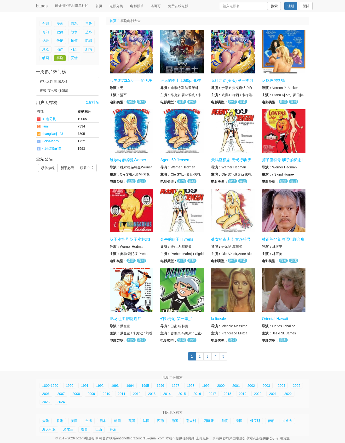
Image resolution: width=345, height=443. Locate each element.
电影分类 (116, 6)
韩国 (117, 421)
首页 (99, 6)
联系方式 (86, 168)
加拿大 (287, 421)
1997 (175, 386)
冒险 (88, 23)
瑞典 (84, 429)
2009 (91, 394)
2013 (151, 394)
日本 (103, 421)
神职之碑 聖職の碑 (54, 81)
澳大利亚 (49, 429)
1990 (69, 386)
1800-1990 (50, 386)
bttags (42, 6)
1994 (130, 386)
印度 (224, 421)
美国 (74, 421)
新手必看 (67, 168)
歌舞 (60, 32)
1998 (190, 386)
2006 (46, 394)
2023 (46, 402)
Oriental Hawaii (275, 318)
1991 (84, 386)
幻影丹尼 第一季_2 (176, 318)
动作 (60, 49)
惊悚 (74, 41)
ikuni (45, 126)
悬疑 (45, 49)
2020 (257, 394)
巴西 (98, 429)
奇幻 (45, 32)
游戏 (74, 23)
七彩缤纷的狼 (52, 148)
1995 (145, 386)
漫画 (60, 23)
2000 (221, 386)
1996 (160, 386)
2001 (236, 386)
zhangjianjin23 (52, 134)
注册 (291, 6)
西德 (160, 421)
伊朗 (271, 421)
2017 (212, 394)
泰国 (239, 421)
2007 (61, 394)
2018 (227, 394)
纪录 (45, 41)
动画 (45, 58)
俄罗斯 (255, 421)
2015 (182, 394)
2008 (76, 394)
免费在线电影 (178, 6)
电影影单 (137, 6)
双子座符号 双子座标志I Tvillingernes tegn (130, 241)
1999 (205, 386)
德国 (175, 421)
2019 (242, 394)
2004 (281, 386)
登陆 (306, 6)
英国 (131, 421)
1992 (100, 386)
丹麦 (113, 429)
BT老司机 (49, 119)
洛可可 (156, 6)
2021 (272, 394)
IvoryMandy (50, 141)
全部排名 (92, 102)
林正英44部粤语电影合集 (283, 239)
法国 (146, 421)
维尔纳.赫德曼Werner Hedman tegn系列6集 (128, 162)
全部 (45, 23)
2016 (197, 394)
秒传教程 (48, 168)
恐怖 (88, 32)
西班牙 (209, 421)
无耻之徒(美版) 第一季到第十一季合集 (232, 82)
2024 (61, 402)
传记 (60, 41)
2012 (136, 394)
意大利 (191, 421)
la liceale (218, 318)
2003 (266, 386)
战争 (74, 32)
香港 (60, 421)
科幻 (74, 49)
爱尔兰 (68, 429)
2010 (106, 394)
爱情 (74, 58)
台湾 (88, 421)
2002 (251, 386)
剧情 (88, 49)
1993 (115, 386)
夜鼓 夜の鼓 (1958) (54, 91)
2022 (288, 394)
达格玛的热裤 (273, 80)
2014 (167, 394)
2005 (296, 386)
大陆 (45, 421)
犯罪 (88, 41)
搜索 (274, 6)
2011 (121, 394)
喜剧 (60, 58)
